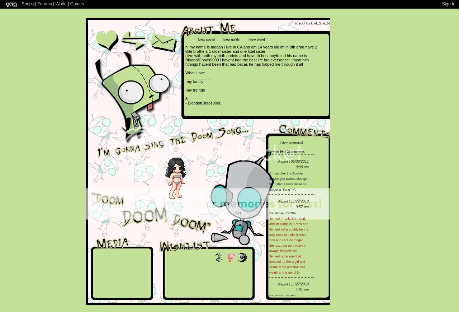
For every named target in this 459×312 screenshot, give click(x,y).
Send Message (163, 42)
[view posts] (206, 39)
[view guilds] (232, 39)
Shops (28, 3)
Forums (44, 3)
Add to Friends (107, 43)
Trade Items (132, 41)
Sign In (448, 3)
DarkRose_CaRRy (282, 213)
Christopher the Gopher (286, 173)
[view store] (257, 39)
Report (283, 161)
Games (77, 3)
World (61, 3)
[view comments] (291, 142)
